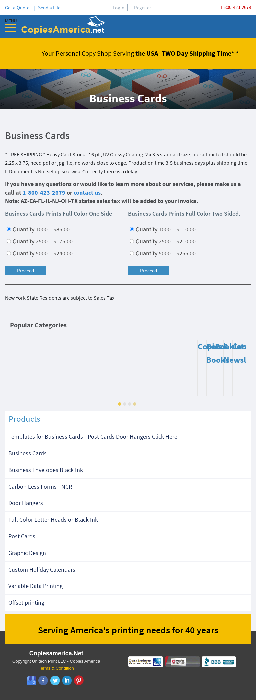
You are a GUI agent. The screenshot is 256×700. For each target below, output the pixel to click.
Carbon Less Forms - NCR (40, 486)
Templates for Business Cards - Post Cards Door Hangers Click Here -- (95, 436)
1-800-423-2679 (235, 7)
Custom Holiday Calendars (41, 569)
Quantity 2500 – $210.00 (163, 241)
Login (118, 7)
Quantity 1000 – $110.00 (163, 229)
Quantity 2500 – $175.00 (40, 241)
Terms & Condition (56, 668)
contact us (87, 192)
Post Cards (21, 536)
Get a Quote (18, 7)
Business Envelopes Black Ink (45, 470)
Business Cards (27, 453)
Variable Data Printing (35, 586)
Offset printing (26, 602)
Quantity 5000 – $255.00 (163, 253)
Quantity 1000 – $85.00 (38, 229)
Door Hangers (25, 503)
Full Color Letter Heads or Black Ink (53, 519)
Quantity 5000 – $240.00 (40, 253)
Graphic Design (27, 553)
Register (142, 7)
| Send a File (47, 7)
